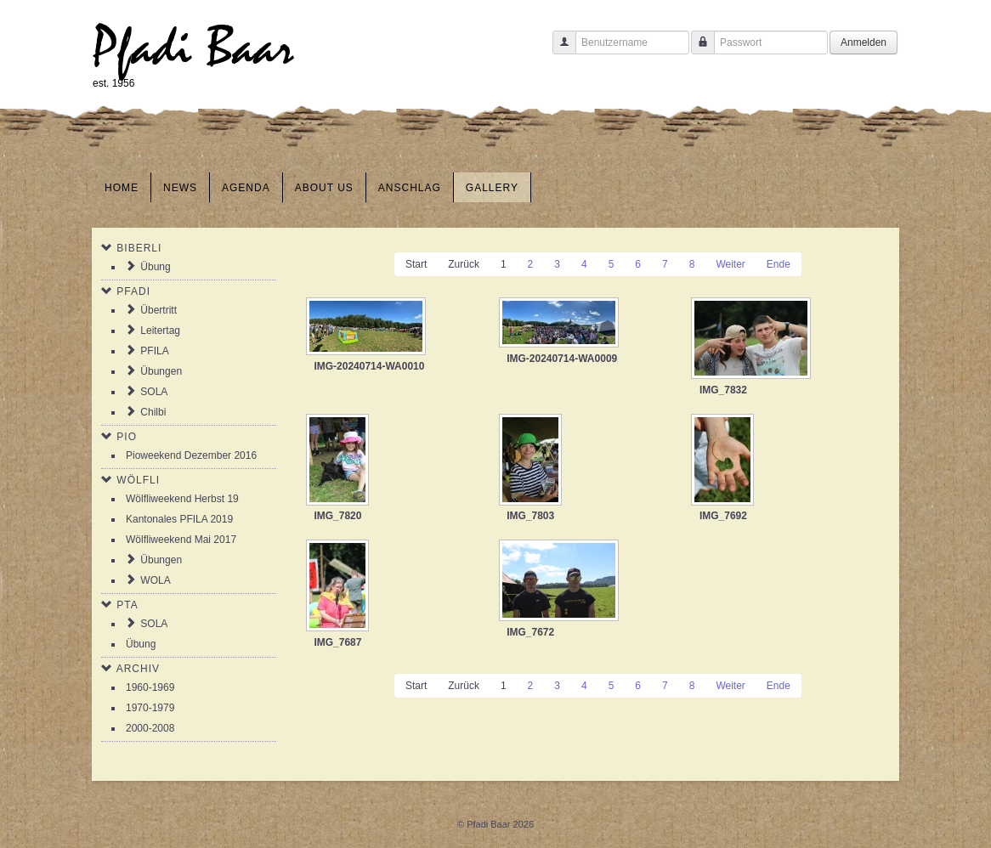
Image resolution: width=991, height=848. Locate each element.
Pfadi (133, 291)
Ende (778, 264)
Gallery (492, 188)
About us (324, 188)
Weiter (730, 264)
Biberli (138, 248)
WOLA (155, 580)
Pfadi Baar (193, 48)
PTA (127, 605)
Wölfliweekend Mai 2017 (181, 540)
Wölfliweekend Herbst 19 (182, 499)
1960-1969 (150, 687)
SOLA (153, 392)
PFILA (154, 351)
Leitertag (160, 330)
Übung (155, 267)
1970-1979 (150, 708)
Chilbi (153, 412)
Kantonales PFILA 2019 (179, 519)
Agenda (246, 188)
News (180, 188)
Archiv (138, 669)
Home (122, 188)
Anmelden (863, 42)
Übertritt (158, 310)
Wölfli (138, 480)
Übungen (161, 371)
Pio (126, 437)
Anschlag (409, 188)
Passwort (696, 50)
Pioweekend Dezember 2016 (191, 455)
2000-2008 (150, 728)
